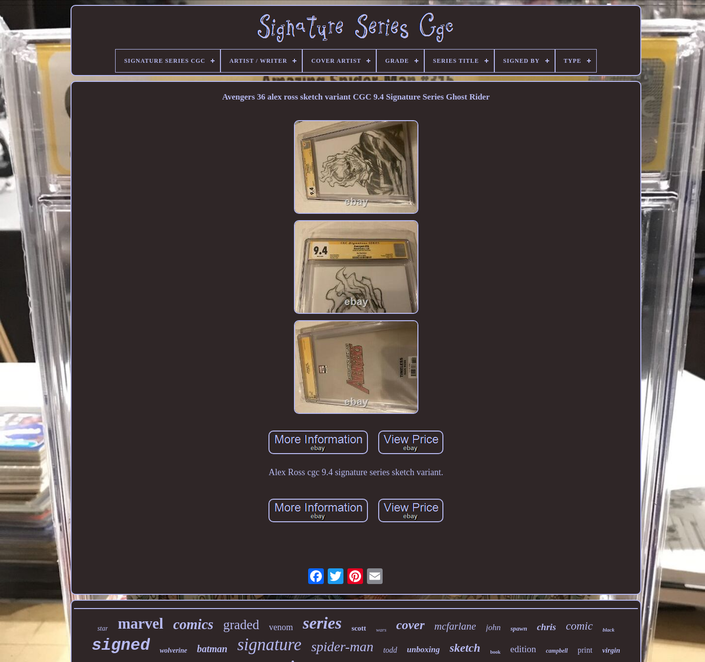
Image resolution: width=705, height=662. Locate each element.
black (608, 630)
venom (281, 627)
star (102, 628)
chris (546, 627)
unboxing (423, 649)
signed (121, 646)
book (495, 652)
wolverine (173, 650)
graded (241, 624)
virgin (611, 650)
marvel (140, 623)
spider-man (342, 646)
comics (193, 624)
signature (269, 644)
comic (579, 626)
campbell (557, 650)
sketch (465, 647)
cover (410, 625)
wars (381, 630)
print (585, 650)
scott (358, 628)
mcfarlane (455, 626)
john (493, 627)
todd (390, 650)
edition (523, 649)
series (322, 623)
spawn (519, 628)
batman (212, 648)
